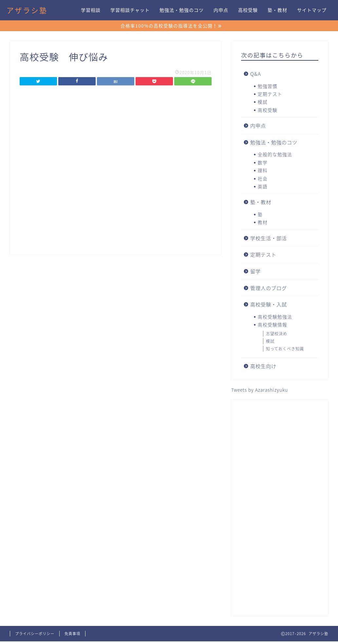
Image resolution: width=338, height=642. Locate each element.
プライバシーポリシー (34, 634)
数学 (263, 163)
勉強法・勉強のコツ (182, 10)
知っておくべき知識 (285, 349)
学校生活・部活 (268, 238)
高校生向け (263, 366)
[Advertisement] (279, 508)
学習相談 (91, 10)
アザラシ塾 (27, 10)
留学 (255, 272)
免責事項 (72, 634)
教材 (263, 222)
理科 (263, 171)
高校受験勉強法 (275, 317)
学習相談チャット (130, 10)
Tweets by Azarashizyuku (259, 390)
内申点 (221, 10)
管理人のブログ (268, 288)
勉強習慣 (267, 86)
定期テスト (270, 94)
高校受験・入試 (268, 305)
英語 (263, 187)
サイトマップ (312, 10)
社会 (263, 179)
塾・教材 (277, 10)
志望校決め (276, 334)
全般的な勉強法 (275, 155)
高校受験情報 (272, 325)
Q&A (255, 74)
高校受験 (248, 10)
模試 (263, 102)
